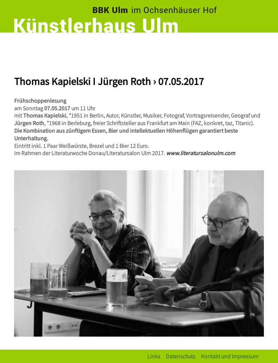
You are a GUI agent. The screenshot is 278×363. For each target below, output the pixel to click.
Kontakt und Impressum (229, 356)
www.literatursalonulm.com (200, 153)
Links (153, 356)
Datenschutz (180, 356)
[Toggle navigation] (256, 45)
